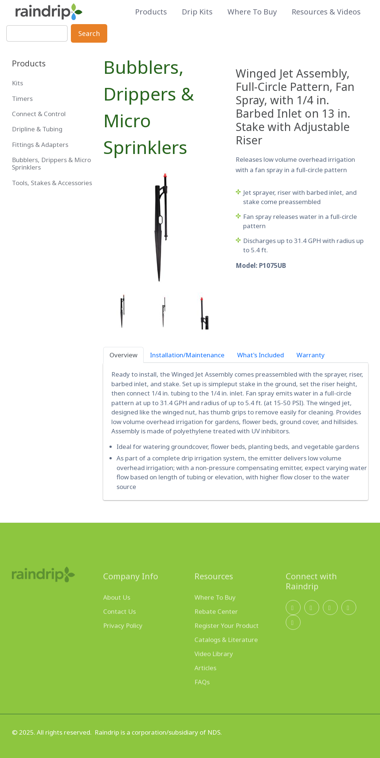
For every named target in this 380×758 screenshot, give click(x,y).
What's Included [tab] (260, 355)
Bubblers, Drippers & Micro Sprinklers (148, 107)
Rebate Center (216, 622)
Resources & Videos (326, 12)
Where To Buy (215, 608)
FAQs (202, 692)
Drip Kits (197, 12)
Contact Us (119, 622)
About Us (116, 608)
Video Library (213, 664)
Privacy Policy (122, 636)
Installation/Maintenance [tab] (187, 355)
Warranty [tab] (311, 355)
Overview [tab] (123, 355)
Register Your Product (226, 636)
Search (89, 33)
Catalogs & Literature (226, 650)
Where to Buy (252, 12)
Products (151, 12)
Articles (205, 678)
